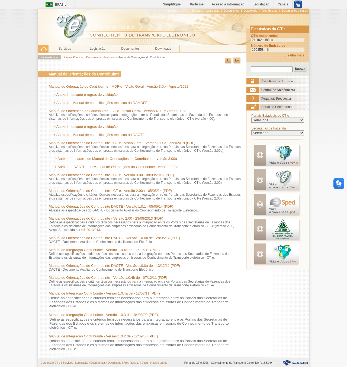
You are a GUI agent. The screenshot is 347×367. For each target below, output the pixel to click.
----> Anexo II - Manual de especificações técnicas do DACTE (97, 135)
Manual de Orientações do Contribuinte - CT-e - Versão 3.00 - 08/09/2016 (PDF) (111, 175)
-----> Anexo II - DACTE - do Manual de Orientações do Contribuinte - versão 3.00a (113, 167)
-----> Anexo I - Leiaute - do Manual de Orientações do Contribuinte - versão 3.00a (113, 159)
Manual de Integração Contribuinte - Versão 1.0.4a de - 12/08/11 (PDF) (104, 293)
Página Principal (73, 57)
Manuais (109, 57)
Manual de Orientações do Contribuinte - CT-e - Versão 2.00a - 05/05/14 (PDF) (110, 191)
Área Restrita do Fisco (277, 81)
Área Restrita (131, 362)
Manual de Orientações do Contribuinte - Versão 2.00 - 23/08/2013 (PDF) (106, 218)
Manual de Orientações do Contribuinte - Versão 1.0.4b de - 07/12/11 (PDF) (108, 278)
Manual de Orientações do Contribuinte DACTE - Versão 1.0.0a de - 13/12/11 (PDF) (114, 266)
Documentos (130, 48)
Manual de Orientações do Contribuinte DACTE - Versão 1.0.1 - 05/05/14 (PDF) (111, 206)
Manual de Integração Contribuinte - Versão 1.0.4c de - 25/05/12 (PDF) (104, 250)
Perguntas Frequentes (276, 98)
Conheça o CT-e (50, 362)
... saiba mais (294, 55)
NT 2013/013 (90, 230)
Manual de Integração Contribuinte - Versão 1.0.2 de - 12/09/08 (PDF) (103, 336)
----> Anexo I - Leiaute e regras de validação (83, 95)
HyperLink (295, 363)
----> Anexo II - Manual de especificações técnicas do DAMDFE (98, 103)
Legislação (97, 48)
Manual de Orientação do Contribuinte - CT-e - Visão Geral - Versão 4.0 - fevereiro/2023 (117, 111)
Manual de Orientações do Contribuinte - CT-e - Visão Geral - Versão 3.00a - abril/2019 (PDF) (122, 143)
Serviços (65, 48)
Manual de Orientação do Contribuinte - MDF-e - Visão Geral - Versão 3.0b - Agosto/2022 (118, 86)
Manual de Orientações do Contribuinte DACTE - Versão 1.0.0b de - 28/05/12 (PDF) (114, 238)
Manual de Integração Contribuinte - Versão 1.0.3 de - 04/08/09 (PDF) (103, 315)
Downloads (163, 48)
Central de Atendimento (278, 90)
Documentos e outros (154, 362)
